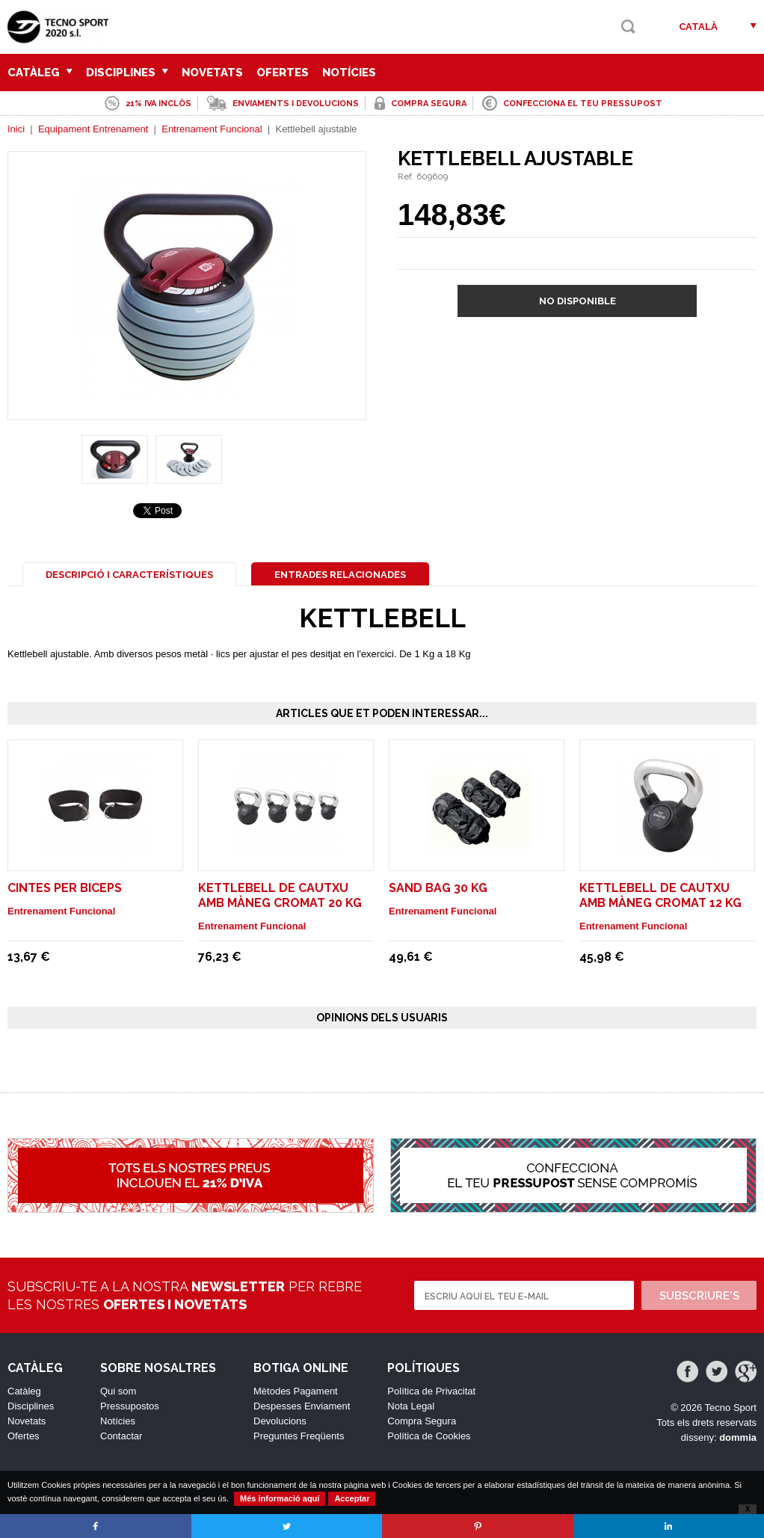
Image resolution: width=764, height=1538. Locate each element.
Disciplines (127, 72)
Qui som (118, 1391)
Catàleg (40, 72)
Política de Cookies (428, 1436)
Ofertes (282, 72)
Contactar (121, 1436)
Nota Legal (410, 1406)
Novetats (212, 72)
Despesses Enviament (301, 1406)
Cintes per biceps (64, 888)
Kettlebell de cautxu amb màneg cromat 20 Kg (280, 895)
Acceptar (351, 1498)
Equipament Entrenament (93, 129)
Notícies (349, 72)
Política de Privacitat (431, 1391)
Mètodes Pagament (295, 1391)
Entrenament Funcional (211, 129)
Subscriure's (699, 1295)
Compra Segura (421, 1421)
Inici (16, 129)
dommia (738, 1437)
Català (698, 26)
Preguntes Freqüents (298, 1436)
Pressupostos (129, 1406)
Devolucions (279, 1421)
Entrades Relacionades (340, 574)
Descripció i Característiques (129, 574)
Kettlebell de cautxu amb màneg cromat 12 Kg (660, 895)
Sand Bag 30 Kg (438, 888)
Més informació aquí (279, 1498)
